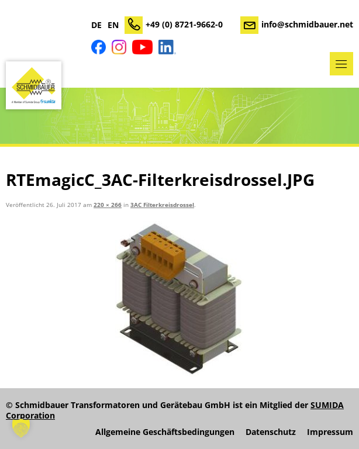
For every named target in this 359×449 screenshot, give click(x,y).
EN (113, 25)
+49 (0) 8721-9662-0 (184, 24)
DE (96, 25)
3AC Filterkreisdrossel (162, 205)
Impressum (330, 432)
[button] (21, 428)
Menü (341, 63)
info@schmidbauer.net (307, 24)
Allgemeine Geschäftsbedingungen (164, 432)
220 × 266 (108, 205)
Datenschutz (271, 432)
